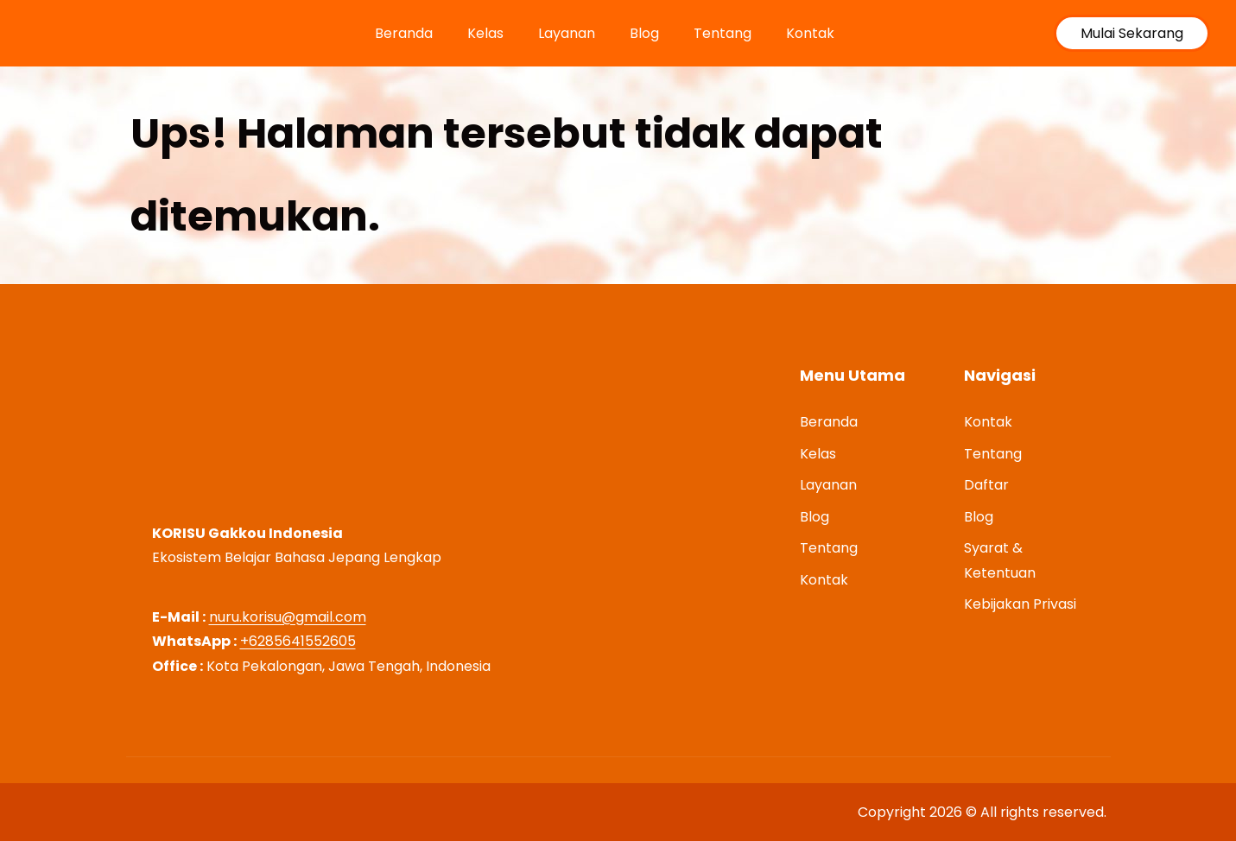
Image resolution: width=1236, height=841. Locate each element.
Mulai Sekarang (1132, 33)
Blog (644, 33)
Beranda (404, 33)
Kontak (810, 33)
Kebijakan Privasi (1020, 604)
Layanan (566, 33)
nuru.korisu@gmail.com (287, 617)
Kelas (485, 33)
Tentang (722, 33)
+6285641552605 (298, 641)
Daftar (986, 485)
